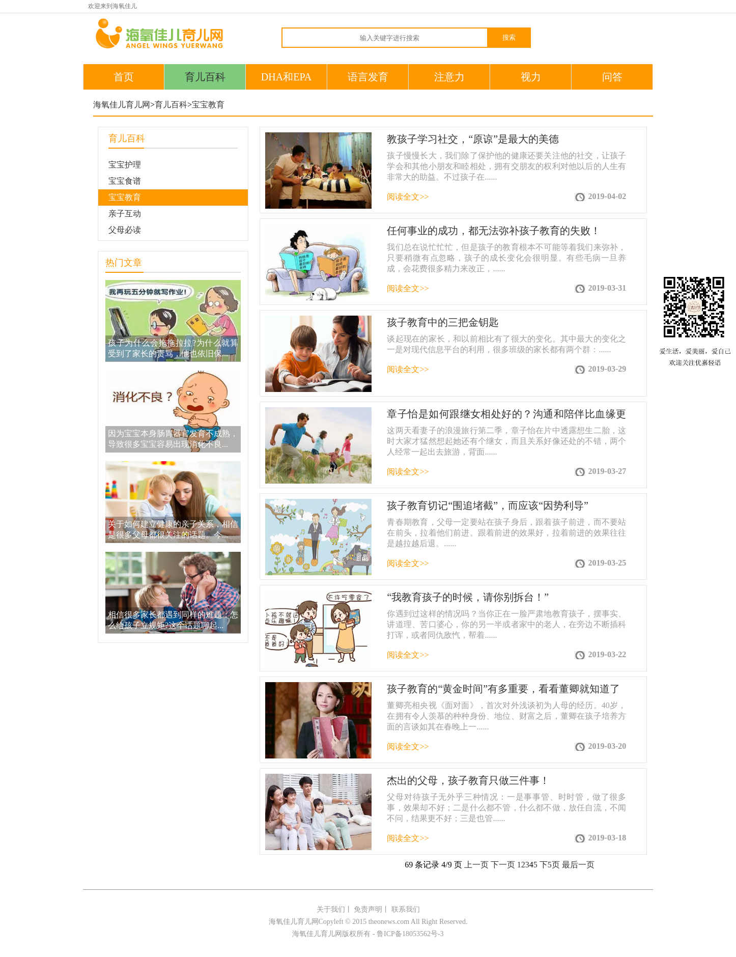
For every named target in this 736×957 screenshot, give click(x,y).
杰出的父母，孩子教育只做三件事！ (468, 780)
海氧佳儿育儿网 (121, 104)
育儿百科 (205, 76)
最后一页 (578, 864)
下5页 (550, 864)
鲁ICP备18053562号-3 (410, 934)
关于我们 (331, 909)
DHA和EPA (286, 76)
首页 (124, 76)
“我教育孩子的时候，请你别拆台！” (468, 597)
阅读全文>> (408, 196)
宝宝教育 (208, 104)
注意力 (449, 76)
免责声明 (368, 909)
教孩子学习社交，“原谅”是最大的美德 (473, 139)
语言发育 (368, 76)
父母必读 (124, 230)
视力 (531, 76)
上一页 (476, 864)
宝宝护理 (124, 164)
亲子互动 (124, 213)
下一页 (503, 864)
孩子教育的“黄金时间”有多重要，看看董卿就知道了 (503, 688)
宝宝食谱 (124, 181)
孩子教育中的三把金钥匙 (443, 322)
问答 (612, 76)
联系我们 (405, 909)
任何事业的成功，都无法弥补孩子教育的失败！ (494, 230)
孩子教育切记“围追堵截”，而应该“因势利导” (487, 505)
